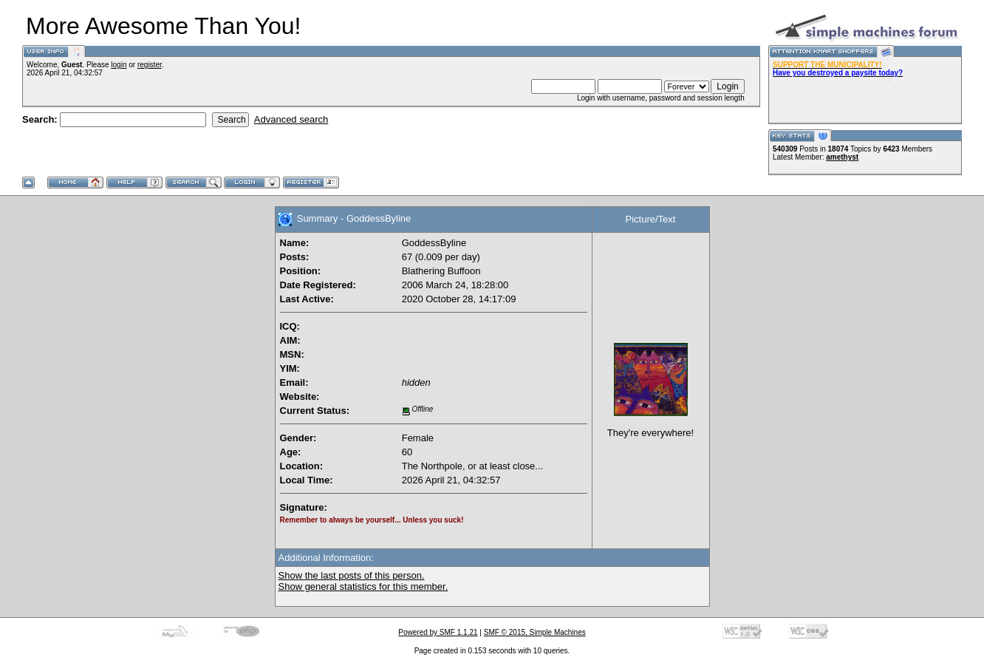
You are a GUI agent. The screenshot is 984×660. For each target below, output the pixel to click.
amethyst (842, 157)
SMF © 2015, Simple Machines (535, 632)
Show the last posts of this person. (352, 575)
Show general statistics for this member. (363, 586)
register (149, 65)
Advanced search (291, 119)
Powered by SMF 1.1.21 (437, 632)
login (118, 65)
